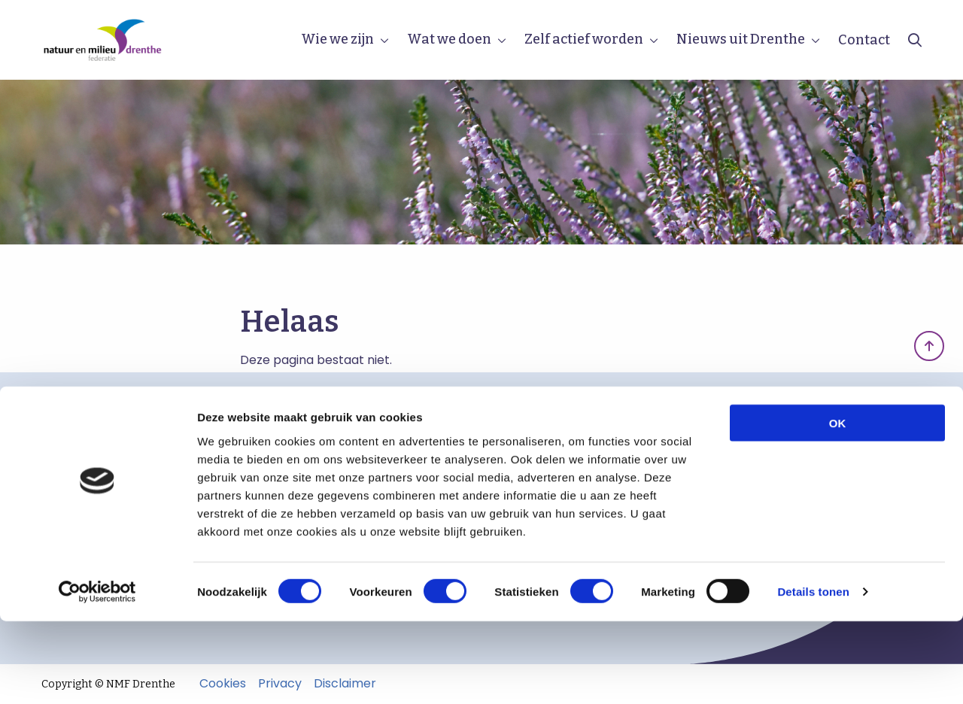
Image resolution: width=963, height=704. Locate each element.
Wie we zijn (337, 39)
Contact (864, 40)
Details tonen (813, 674)
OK (837, 505)
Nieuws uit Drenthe (740, 39)
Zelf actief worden (583, 39)
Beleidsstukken (97, 466)
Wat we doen (449, 39)
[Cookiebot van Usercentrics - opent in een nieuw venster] (97, 674)
